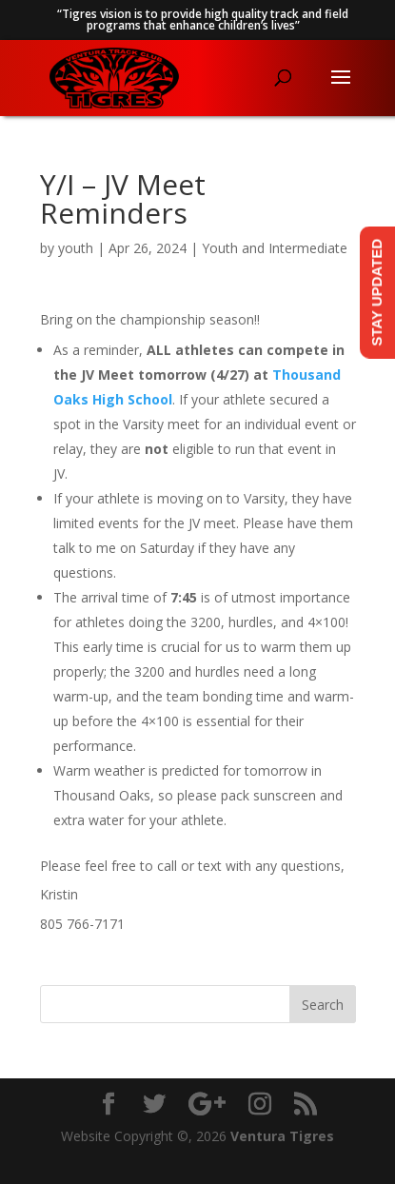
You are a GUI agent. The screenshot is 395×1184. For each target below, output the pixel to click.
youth (75, 248)
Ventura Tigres (282, 1136)
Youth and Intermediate (274, 248)
